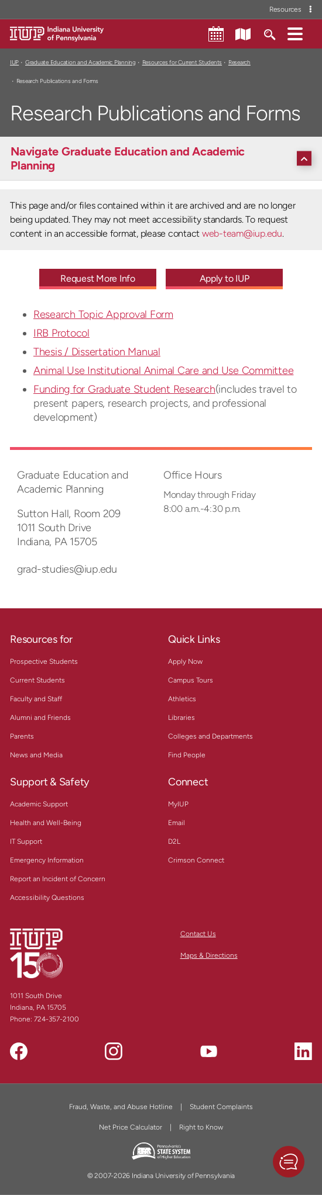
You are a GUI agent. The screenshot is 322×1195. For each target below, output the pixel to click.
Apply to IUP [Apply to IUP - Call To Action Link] (224, 278)
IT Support (26, 841)
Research (239, 62)
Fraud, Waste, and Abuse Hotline (121, 1107)
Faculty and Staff (36, 699)
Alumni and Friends (40, 717)
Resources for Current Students (182, 62)
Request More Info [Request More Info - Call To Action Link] (97, 278)
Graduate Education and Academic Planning (80, 62)
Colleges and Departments (210, 736)
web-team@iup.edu (242, 233)
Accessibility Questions (47, 897)
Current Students (37, 680)
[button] (295, 33)
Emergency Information (47, 860)
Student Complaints (221, 1107)
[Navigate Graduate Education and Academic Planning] (164, 158)
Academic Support (39, 804)
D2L (174, 841)
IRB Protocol (61, 333)
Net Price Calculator (130, 1127)
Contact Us (198, 934)
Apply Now (185, 661)
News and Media (36, 755)
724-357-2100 (56, 1019)
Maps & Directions (209, 955)
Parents (22, 736)
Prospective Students (44, 661)
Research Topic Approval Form (103, 314)
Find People (186, 755)
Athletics (182, 699)
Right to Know (201, 1127)
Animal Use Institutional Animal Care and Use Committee (163, 370)
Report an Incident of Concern (57, 879)
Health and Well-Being (45, 823)
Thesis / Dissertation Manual (96, 351)
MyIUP (178, 804)
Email (176, 823)
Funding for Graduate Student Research (124, 389)
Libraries (181, 717)
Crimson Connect (196, 860)
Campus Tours (190, 680)
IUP (14, 62)
